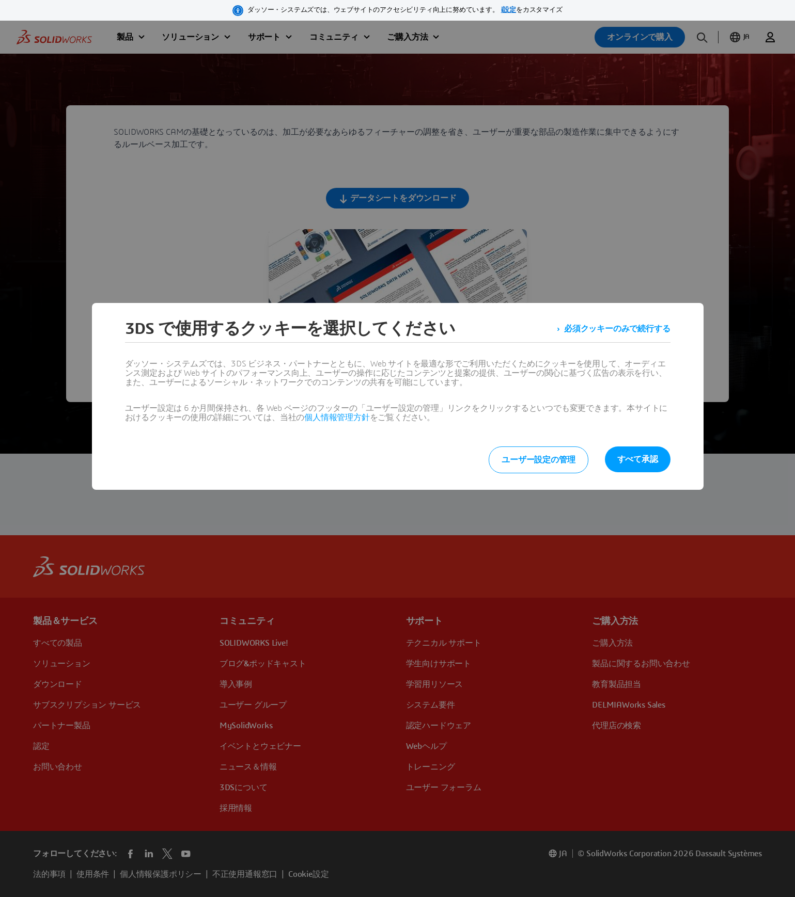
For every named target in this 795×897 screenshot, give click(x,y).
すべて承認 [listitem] (637, 459)
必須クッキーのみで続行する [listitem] (617, 329)
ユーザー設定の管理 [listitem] (538, 460)
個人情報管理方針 (336, 417)
